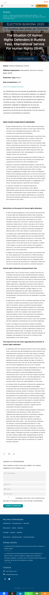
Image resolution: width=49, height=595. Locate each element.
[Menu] (2, 6)
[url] (24, 494)
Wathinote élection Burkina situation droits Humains (23, 15)
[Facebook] (5, 579)
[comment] (24, 476)
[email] (24, 489)
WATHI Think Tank (27, 588)
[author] (24, 484)
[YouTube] (9, 579)
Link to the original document (13, 87)
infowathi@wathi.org (12, 574)
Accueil (5, 15)
